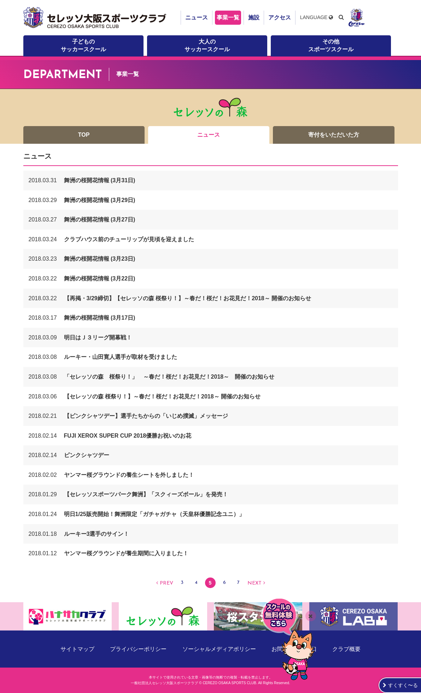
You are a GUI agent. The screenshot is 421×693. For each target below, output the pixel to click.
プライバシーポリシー (138, 649)
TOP (84, 135)
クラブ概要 (346, 649)
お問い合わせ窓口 (294, 649)
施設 (253, 17)
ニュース (196, 17)
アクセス (279, 17)
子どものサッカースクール (83, 45)
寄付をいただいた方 (333, 135)
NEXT (254, 583)
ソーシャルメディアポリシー (219, 649)
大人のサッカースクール (207, 45)
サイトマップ (77, 649)
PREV (166, 583)
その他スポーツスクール (330, 45)
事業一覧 (228, 17)
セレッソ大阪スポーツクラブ (95, 17)
